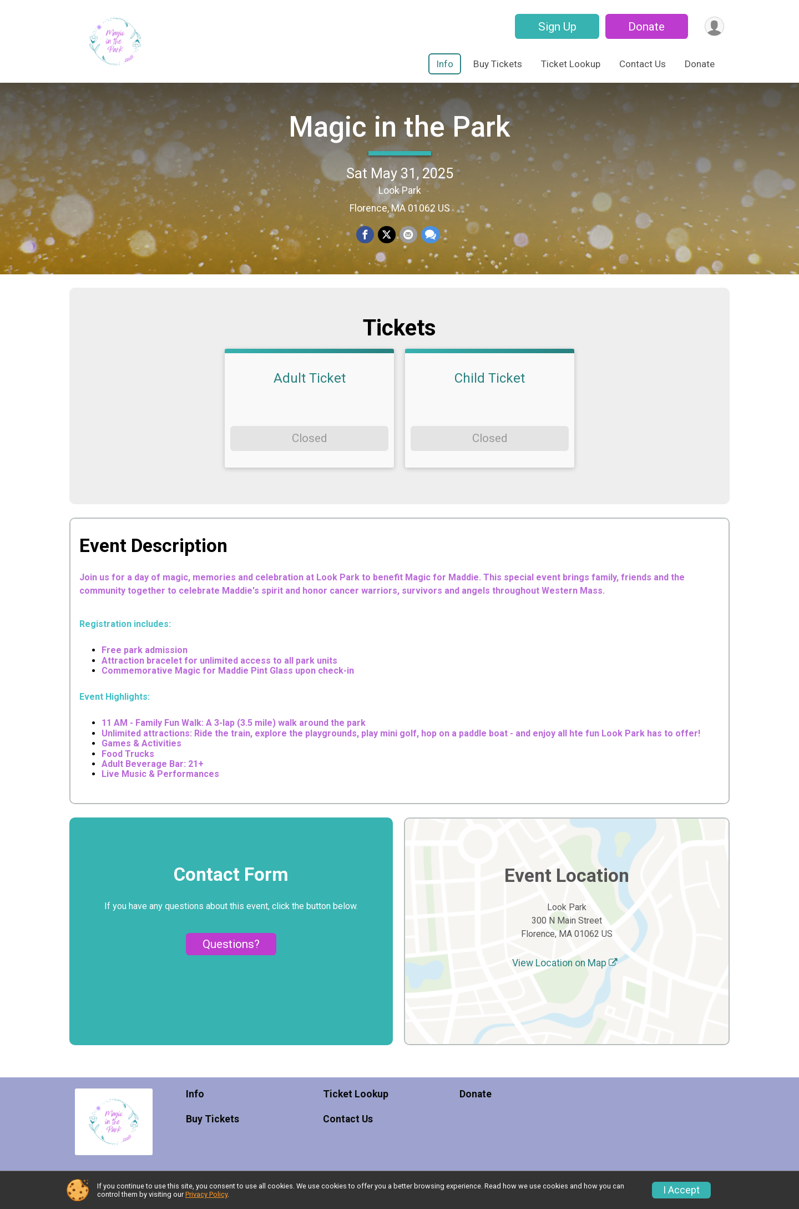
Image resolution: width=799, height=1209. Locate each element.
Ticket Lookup (570, 63)
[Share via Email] (408, 245)
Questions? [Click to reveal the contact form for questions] (231, 963)
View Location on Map (565, 981)
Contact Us (642, 63)
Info (444, 63)
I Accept (681, 1190)
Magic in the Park (399, 136)
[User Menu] (714, 26)
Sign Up (556, 26)
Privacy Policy (206, 1194)
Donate (645, 26)
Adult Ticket (310, 397)
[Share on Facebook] (366, 245)
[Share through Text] (429, 245)
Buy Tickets (497, 63)
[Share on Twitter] (387, 245)
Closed (309, 457)
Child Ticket (489, 397)
